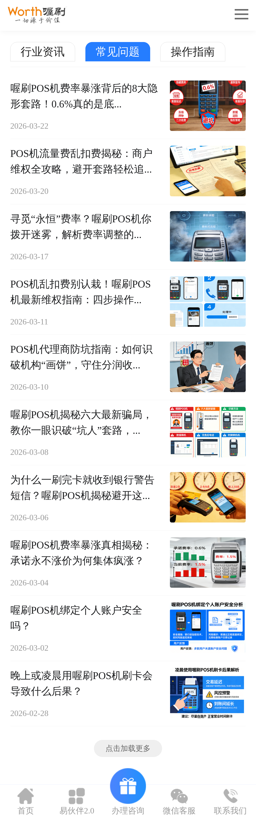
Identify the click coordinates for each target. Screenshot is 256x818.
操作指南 (193, 52)
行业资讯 (43, 52)
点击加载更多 (128, 748)
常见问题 (118, 52)
